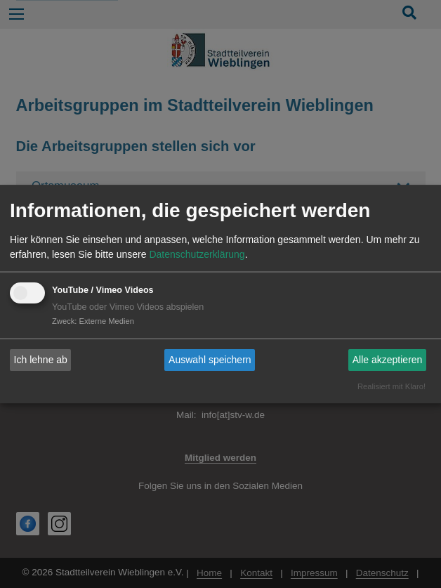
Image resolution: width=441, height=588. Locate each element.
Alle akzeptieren (388, 359)
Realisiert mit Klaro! (391, 386)
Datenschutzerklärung (196, 254)
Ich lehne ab (40, 359)
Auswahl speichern (210, 359)
